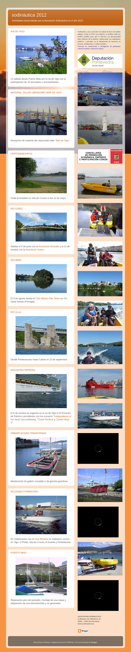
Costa (45, 419)
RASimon (70, 642)
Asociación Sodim (35, 249)
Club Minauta (41, 539)
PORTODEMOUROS (21, 153)
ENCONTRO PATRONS (23, 370)
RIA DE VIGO (18, 31)
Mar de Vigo (62, 140)
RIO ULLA (16, 312)
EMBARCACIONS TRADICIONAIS (28, 433)
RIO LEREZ (17, 208)
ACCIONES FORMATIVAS (24, 491)
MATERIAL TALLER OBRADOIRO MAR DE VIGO (36, 92)
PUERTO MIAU (18, 552)
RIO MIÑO (16, 260)
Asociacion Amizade (49, 246)
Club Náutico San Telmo (47, 298)
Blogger (94, 642)
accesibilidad (28, 419)
